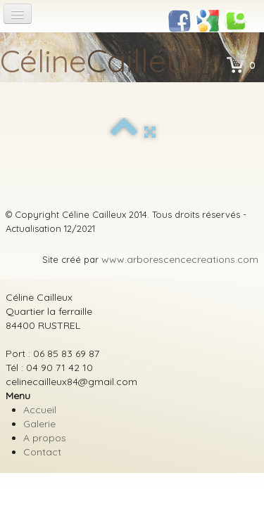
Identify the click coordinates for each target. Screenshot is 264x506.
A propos (44, 438)
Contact (42, 452)
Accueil (39, 409)
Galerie (39, 423)
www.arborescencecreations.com (179, 259)
